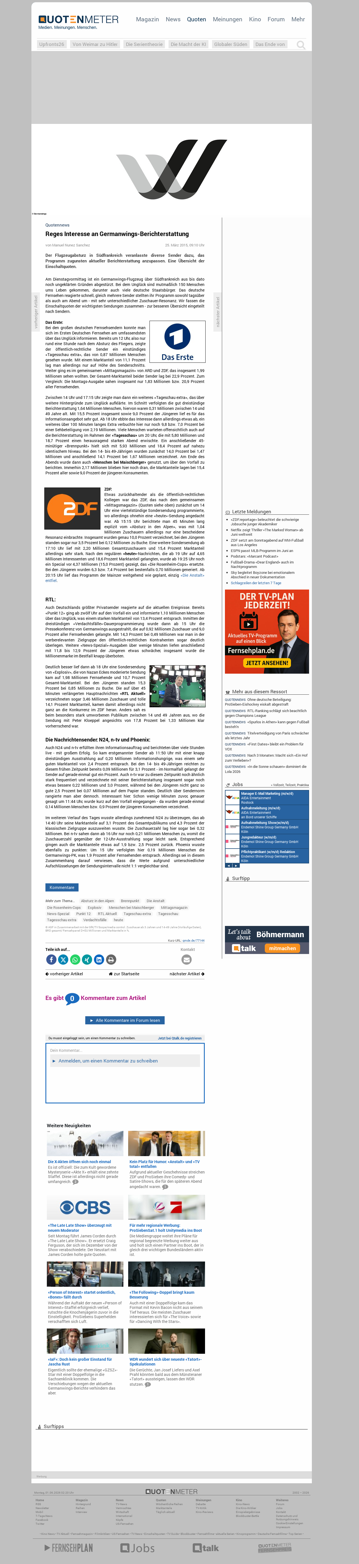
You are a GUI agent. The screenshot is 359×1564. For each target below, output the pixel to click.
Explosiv (95, 907)
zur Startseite (124, 973)
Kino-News (243, 1504)
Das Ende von (270, 44)
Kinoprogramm (246, 1534)
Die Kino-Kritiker (246, 1508)
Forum (276, 19)
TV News (136, 1534)
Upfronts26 (51, 44)
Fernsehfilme (205, 1534)
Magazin (147, 19)
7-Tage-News (44, 1516)
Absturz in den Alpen (97, 900)
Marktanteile (164, 1508)
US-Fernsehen (125, 1524)
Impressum (283, 1527)
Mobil (39, 1512)
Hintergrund (83, 1504)
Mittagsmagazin (174, 907)
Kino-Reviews (204, 1512)
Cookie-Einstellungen (289, 1523)
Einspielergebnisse (248, 1512)
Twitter (40, 1524)
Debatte (201, 1504)
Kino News (48, 1534)
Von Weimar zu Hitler (95, 44)
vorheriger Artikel (64, 973)
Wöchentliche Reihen (169, 1504)
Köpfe (119, 1520)
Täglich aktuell (165, 1512)
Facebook (42, 1520)
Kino (255, 19)
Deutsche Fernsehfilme (272, 1534)
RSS (38, 1504)
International (124, 1516)
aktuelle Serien (225, 1534)
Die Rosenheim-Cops (64, 907)
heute (118, 920)
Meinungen (227, 19)
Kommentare (62, 887)
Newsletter (42, 1508)
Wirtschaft (122, 1512)
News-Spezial (58, 913)
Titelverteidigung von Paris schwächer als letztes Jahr (267, 735)
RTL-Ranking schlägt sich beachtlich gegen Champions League (266, 713)
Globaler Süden (230, 44)
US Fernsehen (120, 1534)
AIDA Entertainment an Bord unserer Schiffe (252, 812)
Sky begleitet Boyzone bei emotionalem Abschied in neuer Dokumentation (262, 574)
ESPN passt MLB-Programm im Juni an (262, 550)
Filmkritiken (102, 1534)
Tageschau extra (137, 913)
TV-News (121, 1504)
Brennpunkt (130, 900)
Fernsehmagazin (82, 1534)
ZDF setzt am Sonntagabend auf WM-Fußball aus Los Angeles (267, 542)
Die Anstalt (156, 900)
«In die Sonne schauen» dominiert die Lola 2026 (266, 768)
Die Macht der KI (188, 44)
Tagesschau (168, 913)
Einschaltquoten (154, 1534)
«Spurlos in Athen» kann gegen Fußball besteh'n (267, 724)
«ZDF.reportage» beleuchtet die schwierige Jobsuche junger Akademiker (265, 521)
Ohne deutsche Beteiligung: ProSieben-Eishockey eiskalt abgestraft (258, 701)
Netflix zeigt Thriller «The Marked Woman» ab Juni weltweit (267, 532)
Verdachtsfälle (95, 920)
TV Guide (173, 1534)
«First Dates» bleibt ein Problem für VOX (264, 746)
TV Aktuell (63, 1534)
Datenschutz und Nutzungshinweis (287, 1517)
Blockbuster (188, 1534)
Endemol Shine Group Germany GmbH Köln (261, 827)
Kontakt (281, 1512)
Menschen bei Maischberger (131, 907)
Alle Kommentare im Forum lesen (124, 1020)
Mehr (298, 19)
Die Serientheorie (144, 44)
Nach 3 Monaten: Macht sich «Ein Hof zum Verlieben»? (266, 757)
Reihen (80, 1508)
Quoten (196, 19)
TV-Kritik (201, 1508)
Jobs (279, 1508)
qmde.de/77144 (193, 940)
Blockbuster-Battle (247, 1516)
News (173, 19)
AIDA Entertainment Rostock (259, 798)
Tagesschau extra (61, 920)
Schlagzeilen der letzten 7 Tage (256, 582)
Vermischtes (123, 1508)
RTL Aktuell (107, 913)
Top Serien (295, 1534)
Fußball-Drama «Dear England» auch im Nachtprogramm (262, 564)
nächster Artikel (187, 973)
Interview (81, 1512)
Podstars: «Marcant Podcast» (254, 556)
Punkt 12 (83, 913)
